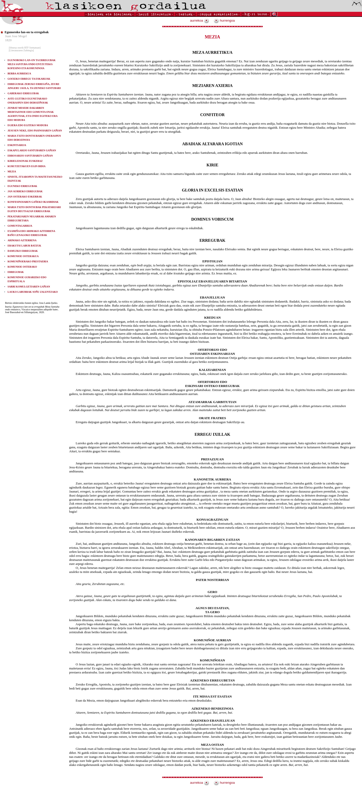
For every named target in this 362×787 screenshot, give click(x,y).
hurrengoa (224, 20)
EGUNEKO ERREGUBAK (22, 186)
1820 (8, 40)
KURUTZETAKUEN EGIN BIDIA (27, 166)
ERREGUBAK (16, 272)
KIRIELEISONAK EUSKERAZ (25, 161)
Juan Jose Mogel (16, 36)
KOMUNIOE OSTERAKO (22, 266)
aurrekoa (199, 20)
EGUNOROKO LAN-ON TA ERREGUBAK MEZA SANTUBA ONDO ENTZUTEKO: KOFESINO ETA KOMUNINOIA (32, 64)
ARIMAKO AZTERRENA (22, 240)
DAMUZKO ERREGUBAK (23, 251)
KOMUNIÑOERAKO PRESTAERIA (28, 261)
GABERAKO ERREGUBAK (23, 93)
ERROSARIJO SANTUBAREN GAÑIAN (30, 155)
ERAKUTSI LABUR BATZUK (24, 245)
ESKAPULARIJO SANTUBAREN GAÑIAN (32, 150)
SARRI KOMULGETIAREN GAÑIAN (29, 286)
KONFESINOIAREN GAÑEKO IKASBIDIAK (33, 202)
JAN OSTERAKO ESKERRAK (25, 196)
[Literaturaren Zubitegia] (21, 50)
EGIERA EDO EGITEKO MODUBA (28, 125)
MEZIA (12, 171)
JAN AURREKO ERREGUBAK (25, 191)
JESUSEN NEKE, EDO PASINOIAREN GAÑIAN (35, 130)
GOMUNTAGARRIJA (20, 225)
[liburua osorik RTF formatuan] (24, 47)
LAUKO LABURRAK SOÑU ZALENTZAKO (33, 291)
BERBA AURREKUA (19, 73)
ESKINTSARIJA (17, 145)
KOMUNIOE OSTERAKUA (23, 256)
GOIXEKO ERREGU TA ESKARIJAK (29, 78)
